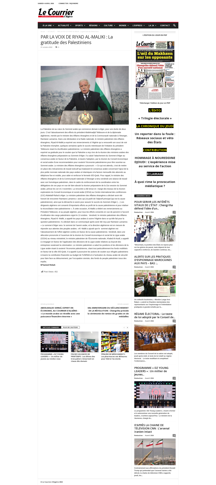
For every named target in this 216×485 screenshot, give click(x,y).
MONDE (124, 25)
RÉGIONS (94, 25)
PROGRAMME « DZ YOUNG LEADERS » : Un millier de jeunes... (151, 371)
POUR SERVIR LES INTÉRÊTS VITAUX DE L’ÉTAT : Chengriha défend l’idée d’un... (153, 205)
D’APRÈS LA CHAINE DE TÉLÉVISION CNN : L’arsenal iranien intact (151, 428)
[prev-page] (124, 327)
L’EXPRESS (139, 25)
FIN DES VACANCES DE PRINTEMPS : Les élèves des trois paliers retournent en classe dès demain (83, 357)
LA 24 (152, 25)
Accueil (43, 31)
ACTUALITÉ (64, 25)
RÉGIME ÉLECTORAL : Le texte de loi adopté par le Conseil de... (154, 315)
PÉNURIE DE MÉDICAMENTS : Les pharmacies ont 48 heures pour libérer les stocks (114, 356)
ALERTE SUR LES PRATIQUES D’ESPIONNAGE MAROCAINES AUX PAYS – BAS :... (153, 260)
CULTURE (109, 25)
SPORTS (80, 25)
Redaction (138, 212)
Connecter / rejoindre (68, 3)
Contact (165, 25)
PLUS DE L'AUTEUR (70, 327)
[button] (174, 25)
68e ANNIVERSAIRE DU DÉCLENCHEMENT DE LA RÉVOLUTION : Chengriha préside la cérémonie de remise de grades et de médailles (108, 312)
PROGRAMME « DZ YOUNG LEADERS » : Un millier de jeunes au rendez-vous (52, 356)
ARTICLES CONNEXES (51, 327)
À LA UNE (48, 25)
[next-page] (127, 327)
